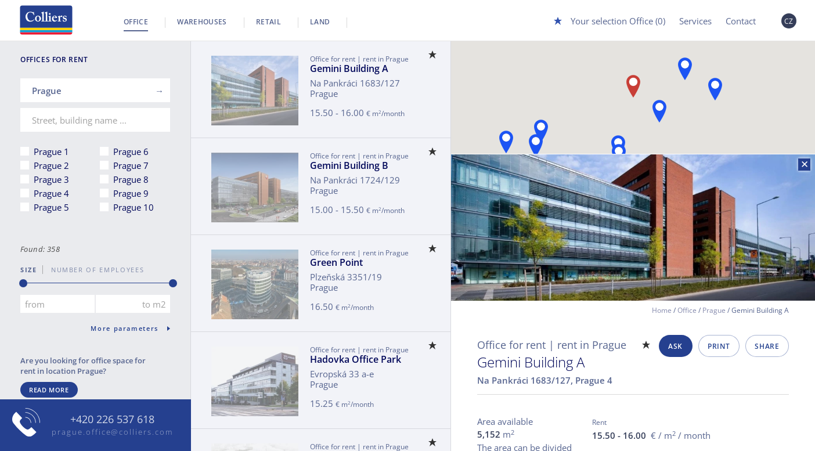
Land (320, 22)
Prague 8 (131, 179)
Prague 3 (51, 179)
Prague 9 (131, 193)
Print (719, 346)
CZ (789, 21)
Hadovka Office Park (355, 359)
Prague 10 (133, 207)
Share (767, 346)
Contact (741, 21)
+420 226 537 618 (112, 419)
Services (695, 21)
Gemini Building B (349, 165)
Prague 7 (131, 165)
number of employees (93, 269)
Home (662, 310)
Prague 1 (51, 151)
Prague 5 (51, 207)
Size (28, 269)
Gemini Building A (349, 68)
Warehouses (202, 22)
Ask (675, 346)
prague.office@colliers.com (112, 432)
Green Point (336, 262)
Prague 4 (51, 193)
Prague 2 (51, 165)
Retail (268, 22)
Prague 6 (131, 151)
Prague (714, 310)
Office (136, 22)
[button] (506, 142)
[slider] (23, 283)
